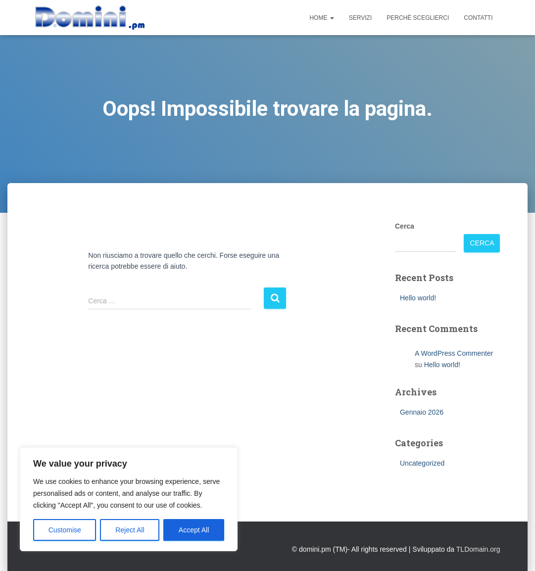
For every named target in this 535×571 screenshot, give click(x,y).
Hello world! (418, 298)
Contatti (478, 17)
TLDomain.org (478, 549)
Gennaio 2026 (421, 412)
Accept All (194, 530)
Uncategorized (422, 463)
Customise (65, 530)
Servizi (360, 17)
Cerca (404, 226)
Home (321, 17)
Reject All (129, 530)
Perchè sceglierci (418, 17)
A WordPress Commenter (454, 353)
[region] (129, 499)
